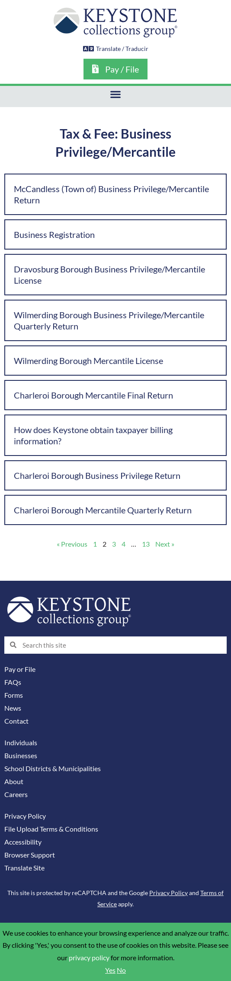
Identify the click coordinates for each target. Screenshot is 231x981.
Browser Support (29, 855)
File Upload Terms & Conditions (51, 829)
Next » (164, 544)
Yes (110, 970)
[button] (115, 94)
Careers (16, 794)
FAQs (12, 682)
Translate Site (24, 868)
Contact (16, 721)
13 (146, 544)
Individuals (20, 743)
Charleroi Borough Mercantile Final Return (93, 395)
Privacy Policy (25, 816)
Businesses (20, 755)
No (121, 970)
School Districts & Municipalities (52, 768)
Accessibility (23, 842)
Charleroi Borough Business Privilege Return (97, 475)
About (13, 781)
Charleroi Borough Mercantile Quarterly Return (103, 510)
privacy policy (89, 958)
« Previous (72, 544)
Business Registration (54, 234)
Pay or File (19, 669)
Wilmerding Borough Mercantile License (88, 360)
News (12, 708)
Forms (13, 695)
